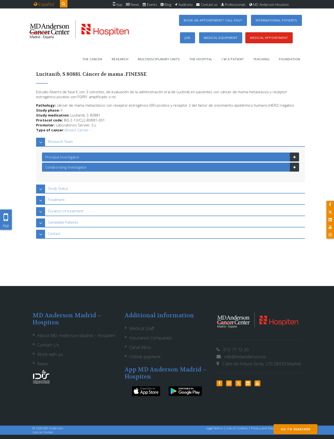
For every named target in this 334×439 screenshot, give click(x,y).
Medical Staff (141, 328)
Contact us (206, 4)
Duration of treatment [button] (65, 211)
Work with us (50, 354)
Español (44, 4)
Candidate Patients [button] (63, 222)
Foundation (289, 59)
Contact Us (48, 345)
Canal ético (140, 347)
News (132, 4)
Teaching (261, 59)
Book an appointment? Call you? (213, 20)
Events (150, 4)
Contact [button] (54, 233)
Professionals (233, 4)
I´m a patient (233, 59)
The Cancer (92, 59)
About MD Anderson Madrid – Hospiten (76, 335)
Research (120, 59)
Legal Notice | (216, 428)
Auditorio (184, 4)
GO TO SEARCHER (295, 429)
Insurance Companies (150, 338)
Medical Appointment (269, 38)
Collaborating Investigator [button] (66, 167)
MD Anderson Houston (269, 4)
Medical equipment (221, 38)
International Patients (276, 20)
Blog (166, 4)
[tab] (170, 142)
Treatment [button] (56, 199)
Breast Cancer (77, 130)
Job (187, 38)
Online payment (145, 356)
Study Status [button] (58, 188)
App (117, 4)
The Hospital (200, 59)
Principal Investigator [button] (62, 157)
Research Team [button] (60, 141)
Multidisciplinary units (159, 59)
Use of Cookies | (238, 428)
